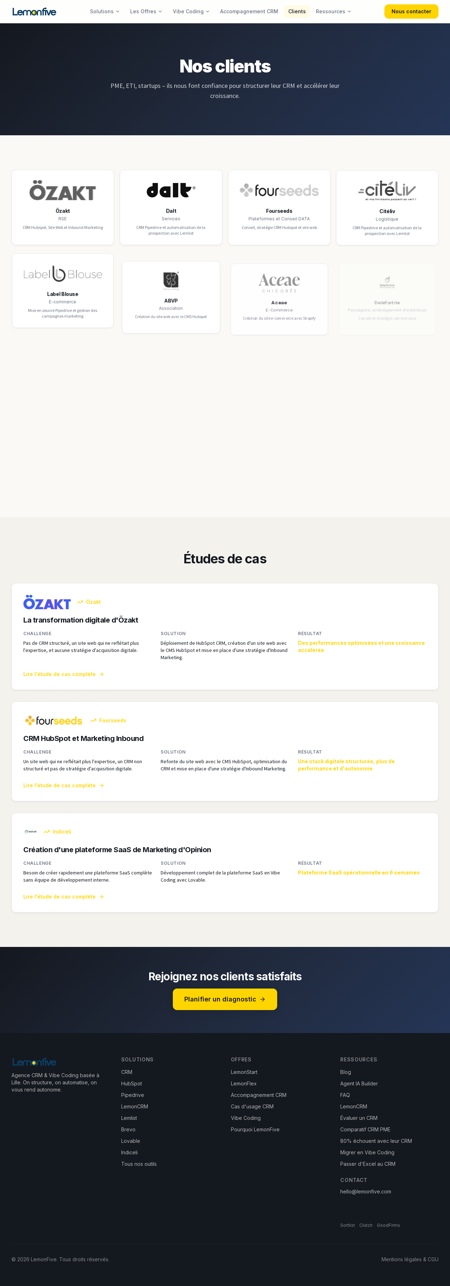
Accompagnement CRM (249, 11)
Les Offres (146, 11)
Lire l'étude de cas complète (63, 680)
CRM (126, 1072)
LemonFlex (244, 1083)
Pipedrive (132, 1095)
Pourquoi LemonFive (255, 1129)
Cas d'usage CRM (252, 1106)
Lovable (130, 1141)
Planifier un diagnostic (225, 999)
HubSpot (131, 1083)
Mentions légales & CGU (410, 1259)
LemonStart (244, 1072)
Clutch (366, 1225)
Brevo (128, 1129)
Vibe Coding (191, 11)
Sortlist (347, 1225)
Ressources (334, 11)
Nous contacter (411, 11)
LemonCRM (134, 1106)
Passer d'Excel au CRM (367, 1164)
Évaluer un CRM (359, 1118)
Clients (297, 11)
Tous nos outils (139, 1164)
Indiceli (129, 1152)
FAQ (345, 1095)
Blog (345, 1072)
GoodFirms (388, 1225)
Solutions (105, 11)
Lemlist (129, 1118)
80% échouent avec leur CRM (376, 1141)
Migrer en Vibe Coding (367, 1152)
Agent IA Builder (359, 1083)
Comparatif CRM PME (365, 1129)
